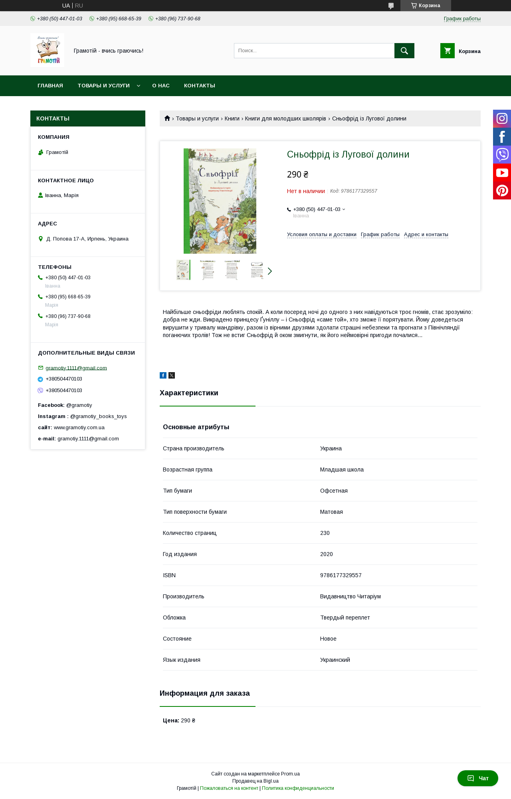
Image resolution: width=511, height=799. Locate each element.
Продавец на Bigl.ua (255, 781)
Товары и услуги (103, 86)
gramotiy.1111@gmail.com (76, 368)
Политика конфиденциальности (298, 788)
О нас (161, 86)
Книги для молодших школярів (285, 118)
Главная (50, 86)
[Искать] (404, 50)
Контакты (199, 86)
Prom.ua (290, 774)
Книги (232, 118)
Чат (478, 778)
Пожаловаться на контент (229, 788)
